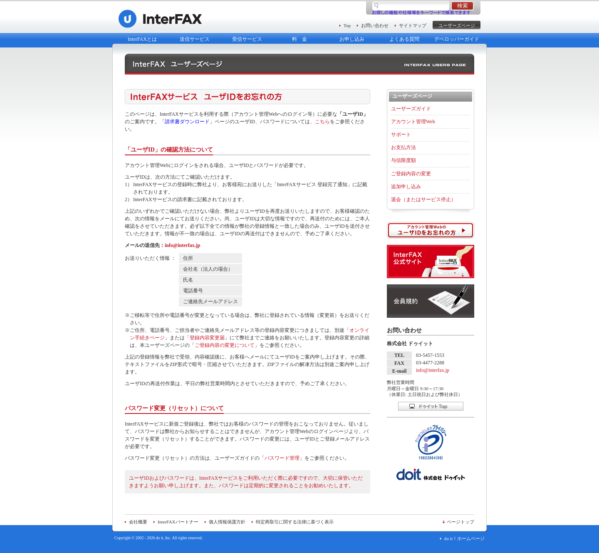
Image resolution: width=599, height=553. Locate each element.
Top (347, 25)
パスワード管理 (282, 458)
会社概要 (138, 521)
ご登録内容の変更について (225, 345)
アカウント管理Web (413, 122)
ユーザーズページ (456, 25)
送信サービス (195, 39)
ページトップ (460, 521)
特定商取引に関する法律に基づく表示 (295, 521)
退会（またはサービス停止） (423, 199)
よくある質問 (404, 39)
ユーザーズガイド (411, 109)
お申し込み (351, 39)
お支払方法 (403, 147)
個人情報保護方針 (227, 521)
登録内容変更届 (207, 338)
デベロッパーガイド (456, 39)
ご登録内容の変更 (411, 174)
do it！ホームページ (464, 538)
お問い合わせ (375, 25)
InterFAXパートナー (178, 521)
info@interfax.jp (182, 245)
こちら (322, 122)
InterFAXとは (142, 39)
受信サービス (247, 39)
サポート (401, 134)
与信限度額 (403, 160)
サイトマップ (412, 25)
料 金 (299, 39)
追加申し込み (406, 186)
